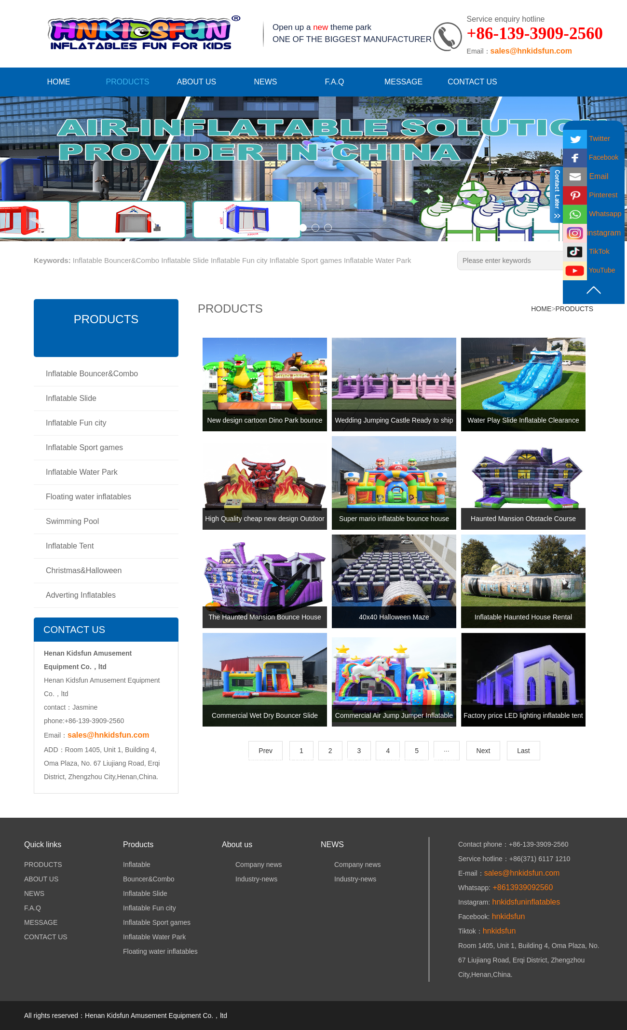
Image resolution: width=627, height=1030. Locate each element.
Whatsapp (592, 213)
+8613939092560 (522, 887)
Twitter (586, 138)
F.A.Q (334, 82)
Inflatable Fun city (239, 260)
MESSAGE (403, 82)
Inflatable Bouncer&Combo (116, 260)
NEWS (265, 82)
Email (585, 176)
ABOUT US (197, 82)
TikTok (586, 251)
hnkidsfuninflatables (525, 902)
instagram (592, 233)
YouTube (589, 270)
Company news (252, 864)
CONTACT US (472, 82)
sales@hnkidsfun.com (531, 51)
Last (523, 751)
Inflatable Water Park (377, 260)
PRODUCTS (128, 82)
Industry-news (249, 879)
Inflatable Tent (70, 546)
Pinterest (590, 195)
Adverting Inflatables (81, 595)
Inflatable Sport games (306, 260)
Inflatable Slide (184, 260)
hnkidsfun (507, 916)
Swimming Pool (72, 521)
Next (484, 751)
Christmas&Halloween (84, 570)
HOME (58, 82)
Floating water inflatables (88, 497)
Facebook (590, 157)
